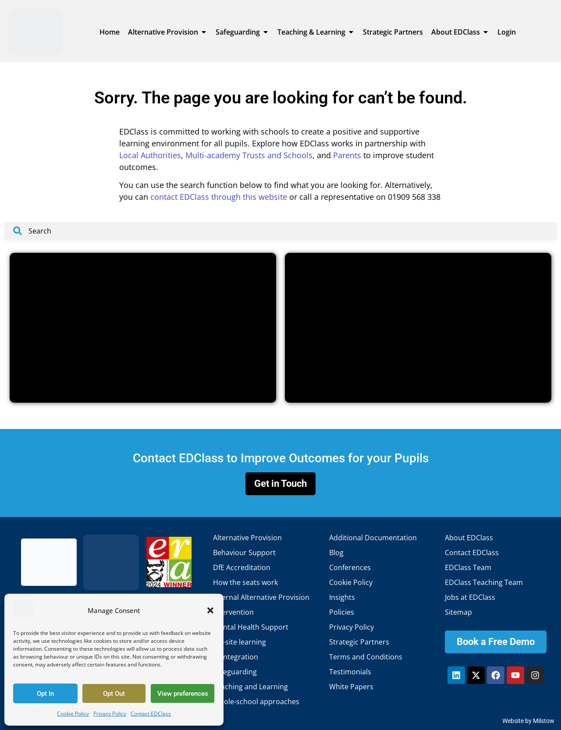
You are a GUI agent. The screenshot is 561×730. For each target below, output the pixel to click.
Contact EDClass (151, 713)
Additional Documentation (373, 537)
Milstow (543, 720)
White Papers (351, 686)
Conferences (350, 567)
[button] (210, 610)
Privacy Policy (109, 713)
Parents (347, 155)
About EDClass (469, 537)
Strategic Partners (359, 642)
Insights (342, 597)
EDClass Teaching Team (484, 582)
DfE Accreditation (241, 567)
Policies (341, 612)
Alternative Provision (247, 537)
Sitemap (458, 612)
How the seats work (245, 582)
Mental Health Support (250, 627)
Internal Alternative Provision (261, 597)
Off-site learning (239, 642)
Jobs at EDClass (470, 597)
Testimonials (350, 672)
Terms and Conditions (365, 657)
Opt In (45, 694)
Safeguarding (235, 672)
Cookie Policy (73, 713)
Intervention (233, 612)
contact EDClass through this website (218, 196)
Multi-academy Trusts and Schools (248, 155)
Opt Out (114, 694)
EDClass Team (468, 567)
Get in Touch (280, 483)
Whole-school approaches (256, 701)
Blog (336, 552)
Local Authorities (150, 155)
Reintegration (235, 657)
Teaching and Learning (250, 686)
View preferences (182, 694)
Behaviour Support (244, 552)
